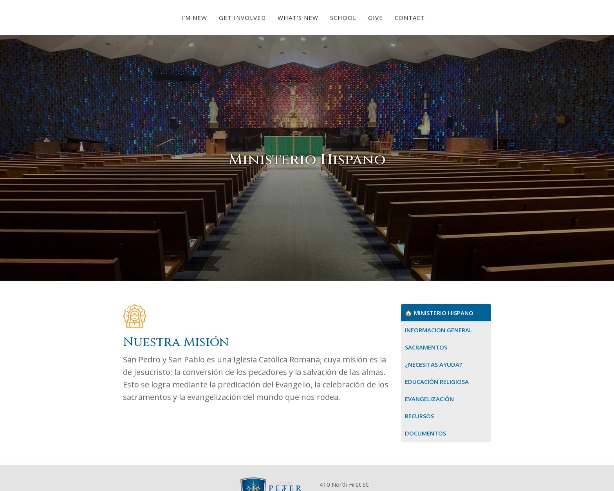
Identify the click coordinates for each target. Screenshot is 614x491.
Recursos (419, 416)
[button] (194, 17)
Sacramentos (426, 347)
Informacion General (438, 330)
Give (375, 18)
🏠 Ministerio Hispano (439, 313)
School (343, 18)
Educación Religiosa (437, 381)
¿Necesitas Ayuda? (433, 364)
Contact (410, 18)
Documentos (425, 433)
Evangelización (429, 399)
